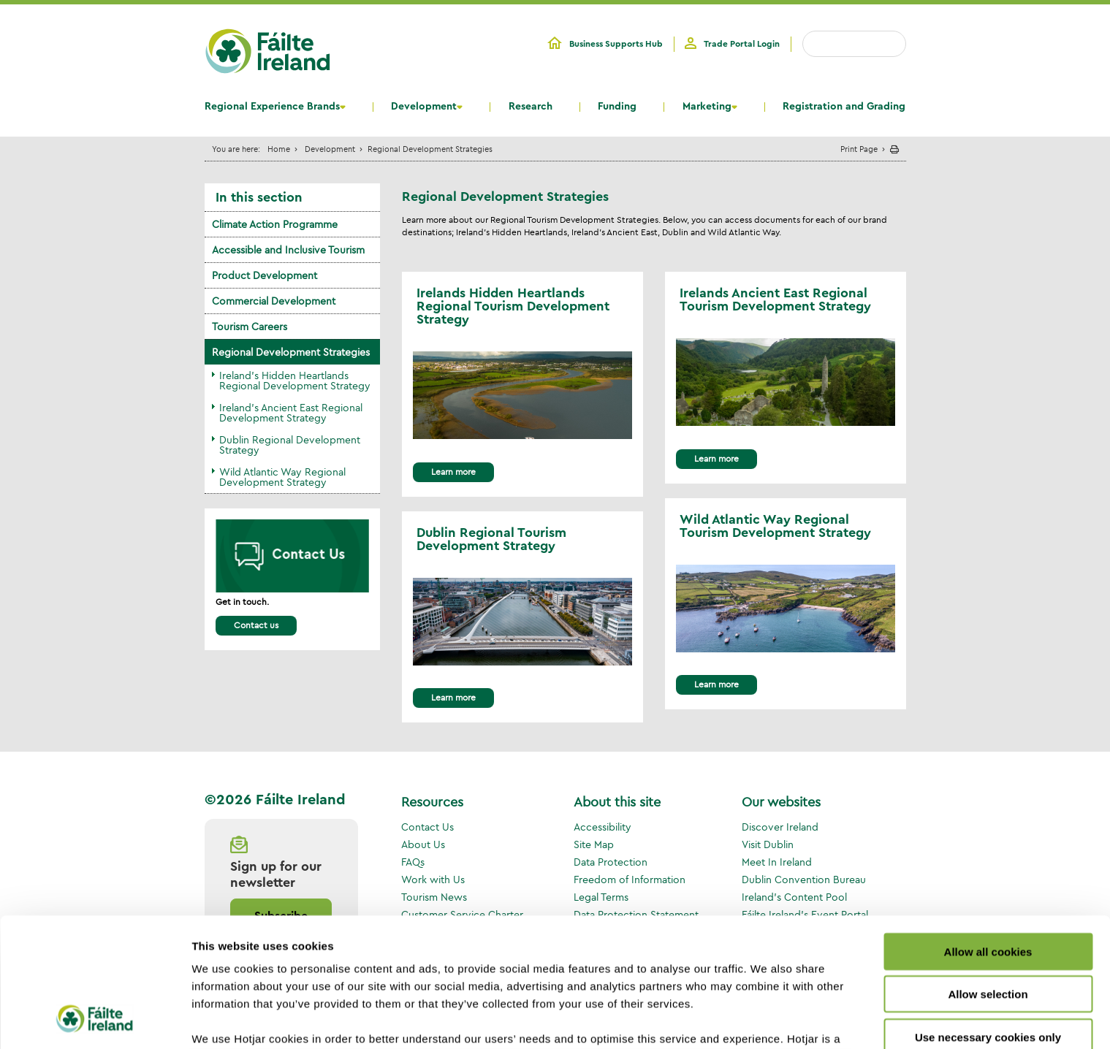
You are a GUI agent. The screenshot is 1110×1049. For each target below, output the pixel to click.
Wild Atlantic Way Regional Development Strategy (282, 477)
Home (278, 148)
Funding (617, 107)
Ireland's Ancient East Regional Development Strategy (290, 412)
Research (530, 107)
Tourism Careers (249, 326)
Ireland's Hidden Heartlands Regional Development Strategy (294, 380)
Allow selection (987, 877)
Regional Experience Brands (272, 107)
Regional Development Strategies (291, 352)
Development (424, 107)
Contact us (256, 624)
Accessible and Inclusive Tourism (288, 249)
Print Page (859, 148)
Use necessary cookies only (988, 921)
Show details (767, 1020)
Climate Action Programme (275, 224)
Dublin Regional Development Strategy (289, 445)
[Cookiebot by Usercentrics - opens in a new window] (95, 1020)
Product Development (264, 275)
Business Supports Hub (616, 43)
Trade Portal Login (742, 43)
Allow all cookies (988, 835)
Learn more (453, 471)
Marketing (707, 107)
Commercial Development (273, 301)
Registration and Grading (844, 107)
